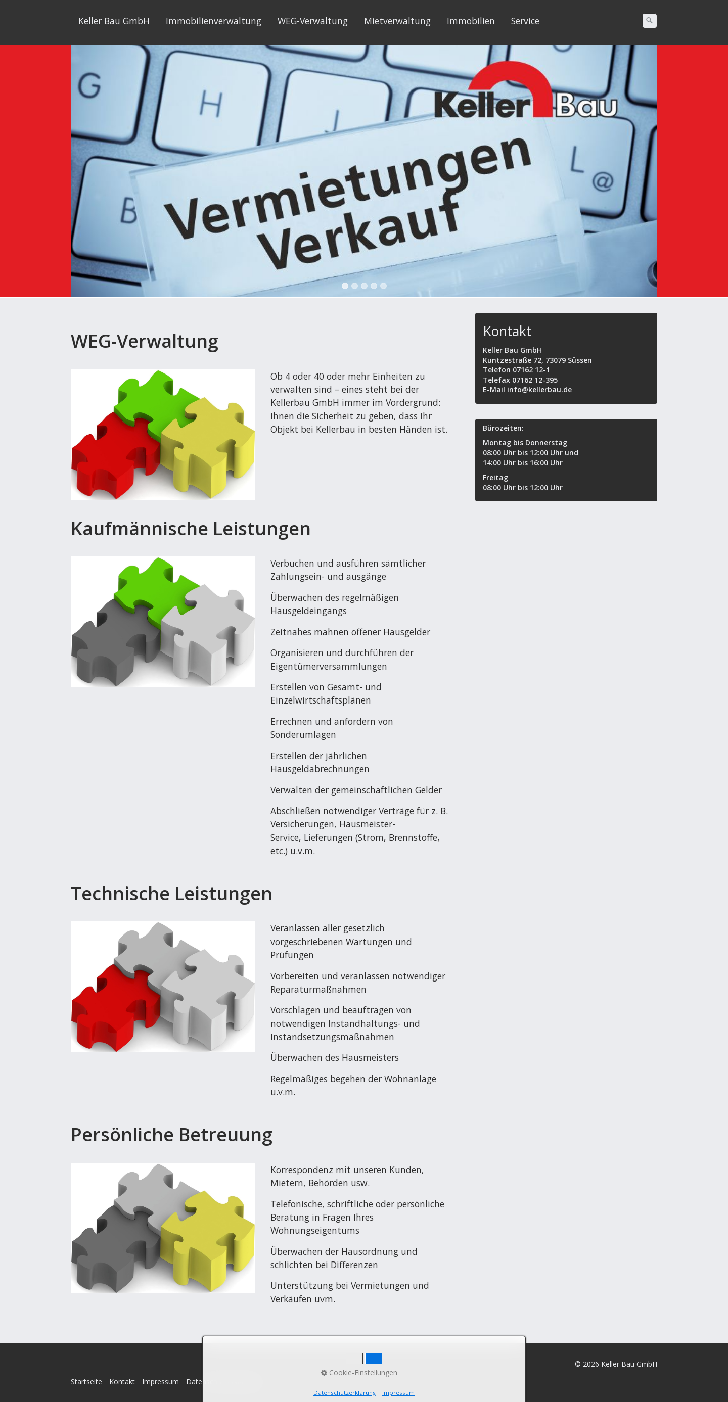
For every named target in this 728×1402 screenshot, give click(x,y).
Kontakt (122, 1381)
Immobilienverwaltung (213, 21)
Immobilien (471, 21)
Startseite (86, 1381)
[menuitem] (114, 20)
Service (525, 21)
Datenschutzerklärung (222, 1381)
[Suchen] (650, 21)
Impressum (160, 1381)
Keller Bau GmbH (114, 21)
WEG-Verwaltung (313, 21)
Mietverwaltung (397, 21)
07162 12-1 (531, 370)
